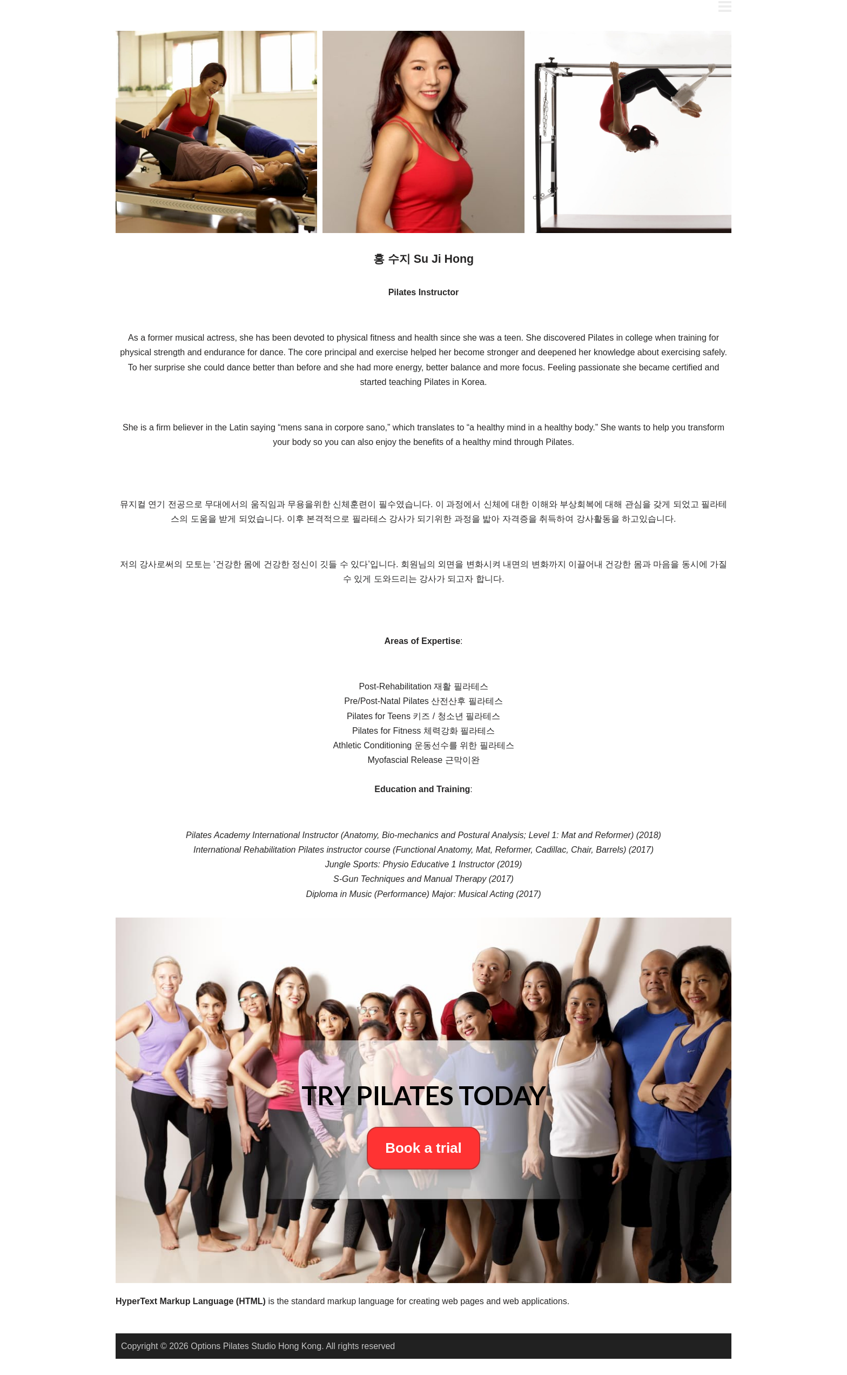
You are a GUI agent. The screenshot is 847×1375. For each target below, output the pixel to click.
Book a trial (423, 1148)
